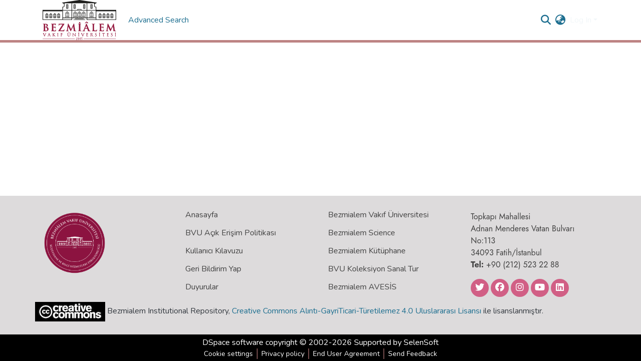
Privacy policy (282, 353)
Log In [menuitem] (580, 20)
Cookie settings (228, 353)
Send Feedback (412, 353)
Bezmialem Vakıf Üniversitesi (378, 215)
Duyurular (201, 287)
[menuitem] (560, 20)
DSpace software (232, 342)
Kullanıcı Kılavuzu (214, 251)
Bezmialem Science (361, 233)
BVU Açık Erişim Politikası (230, 233)
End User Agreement (346, 353)
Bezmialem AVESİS (362, 287)
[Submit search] (546, 20)
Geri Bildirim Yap (213, 269)
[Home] (79, 20)
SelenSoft (421, 342)
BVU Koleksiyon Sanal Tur (373, 269)
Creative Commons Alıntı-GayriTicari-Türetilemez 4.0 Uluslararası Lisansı (356, 310)
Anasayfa (201, 215)
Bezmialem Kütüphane (367, 251)
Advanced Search (159, 20)
